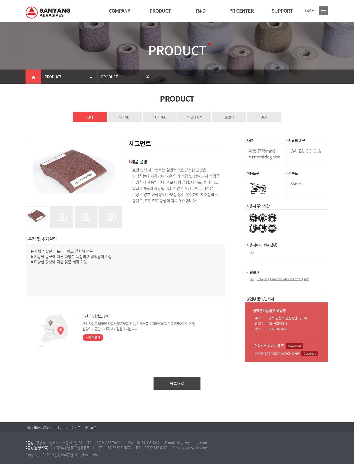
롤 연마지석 (194, 117)
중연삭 (229, 117)
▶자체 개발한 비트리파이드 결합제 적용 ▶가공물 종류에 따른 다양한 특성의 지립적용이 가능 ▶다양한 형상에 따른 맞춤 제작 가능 (125, 270)
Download (294, 346)
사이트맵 (90, 427)
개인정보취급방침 (38, 427)
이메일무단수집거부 (67, 427)
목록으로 (177, 383)
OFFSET (125, 117)
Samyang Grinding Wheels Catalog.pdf (282, 279)
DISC (264, 117)
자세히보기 (93, 337)
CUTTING (159, 117)
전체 (90, 117)
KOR (308, 10)
